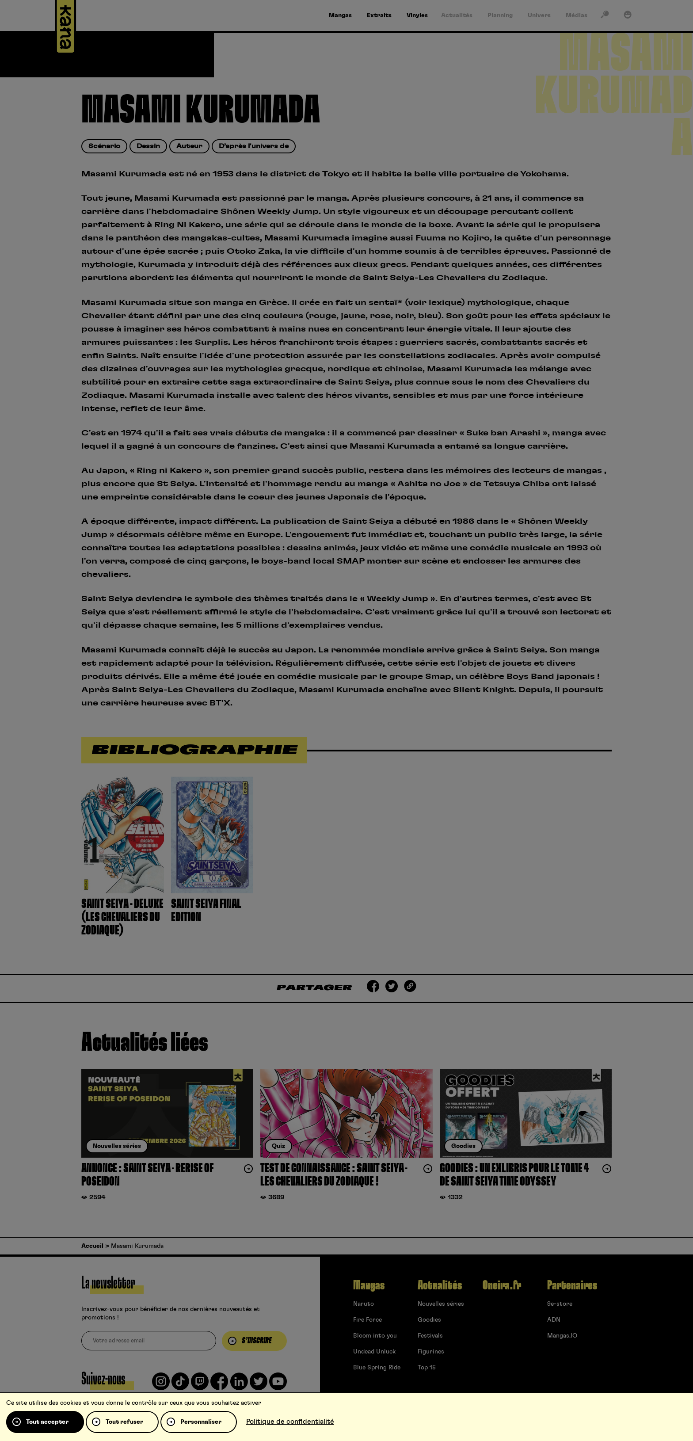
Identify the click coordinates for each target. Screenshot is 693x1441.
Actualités (440, 1285)
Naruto (363, 1304)
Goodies (429, 1320)
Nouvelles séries (441, 1304)
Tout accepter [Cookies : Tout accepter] (47, 1422)
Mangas (369, 1285)
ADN (553, 1320)
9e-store (559, 1304)
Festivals (430, 1336)
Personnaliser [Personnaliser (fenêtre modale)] (200, 1422)
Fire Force (367, 1320)
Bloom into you (375, 1336)
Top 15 (427, 1368)
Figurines (431, 1352)
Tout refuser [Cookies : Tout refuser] (124, 1422)
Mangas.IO (562, 1336)
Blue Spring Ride (376, 1368)
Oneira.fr (502, 1285)
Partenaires (572, 1285)
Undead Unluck (374, 1352)
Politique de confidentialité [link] (290, 1421)
